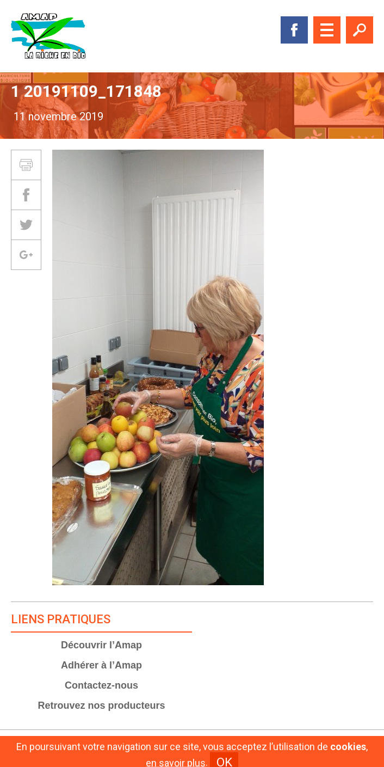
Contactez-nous (101, 685)
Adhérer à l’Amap (101, 665)
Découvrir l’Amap (101, 645)
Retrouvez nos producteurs (101, 705)
